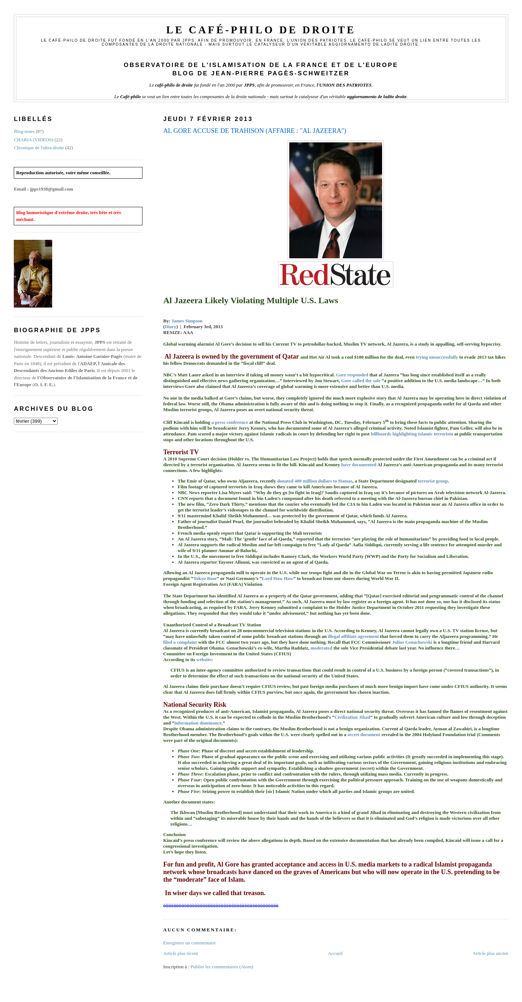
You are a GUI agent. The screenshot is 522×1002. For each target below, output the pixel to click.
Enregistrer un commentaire (189, 942)
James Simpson (187, 320)
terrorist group (433, 481)
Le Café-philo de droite (261, 30)
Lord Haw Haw (278, 578)
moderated (321, 648)
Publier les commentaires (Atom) (222, 966)
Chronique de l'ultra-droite (39, 147)
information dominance (197, 723)
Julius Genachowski (412, 642)
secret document (364, 734)
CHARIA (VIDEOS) (33, 139)
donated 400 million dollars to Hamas (314, 481)
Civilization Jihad (352, 717)
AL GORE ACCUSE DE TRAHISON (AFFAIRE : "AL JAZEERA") (254, 130)
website (203, 659)
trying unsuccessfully (437, 357)
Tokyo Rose (204, 578)
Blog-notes (24, 131)
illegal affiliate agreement (353, 636)
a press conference (229, 422)
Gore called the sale (360, 380)
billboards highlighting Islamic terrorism (412, 434)
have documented (358, 464)
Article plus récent (180, 953)
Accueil (335, 953)
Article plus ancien (490, 953)
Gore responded (352, 374)
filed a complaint (180, 642)
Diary (171, 326)
